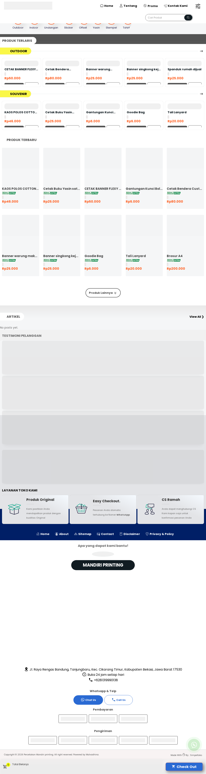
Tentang (128, 6)
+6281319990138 (103, 680)
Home (106, 6)
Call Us (119, 700)
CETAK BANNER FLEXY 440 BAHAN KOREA (20, 69)
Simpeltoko (196, 755)
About (62, 534)
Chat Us (88, 700)
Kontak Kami (175, 6)
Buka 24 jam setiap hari (103, 674)
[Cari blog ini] (169, 17)
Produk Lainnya (103, 293)
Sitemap (82, 534)
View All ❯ (197, 317)
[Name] (188, 17)
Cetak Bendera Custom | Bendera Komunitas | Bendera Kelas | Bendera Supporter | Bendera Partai (61, 69)
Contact (105, 534)
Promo (150, 6)
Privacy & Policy (160, 534)
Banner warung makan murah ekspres (98, 69)
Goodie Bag (136, 112)
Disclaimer (129, 534)
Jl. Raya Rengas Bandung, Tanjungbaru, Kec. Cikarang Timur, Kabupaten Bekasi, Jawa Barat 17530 (103, 669)
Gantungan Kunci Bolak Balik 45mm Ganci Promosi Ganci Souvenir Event (102, 112)
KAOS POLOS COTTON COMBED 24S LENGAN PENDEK (20, 112)
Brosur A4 (175, 256)
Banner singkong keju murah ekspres (143, 69)
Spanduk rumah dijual (184, 69)
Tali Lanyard (177, 112)
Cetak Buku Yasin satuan (58, 112)
